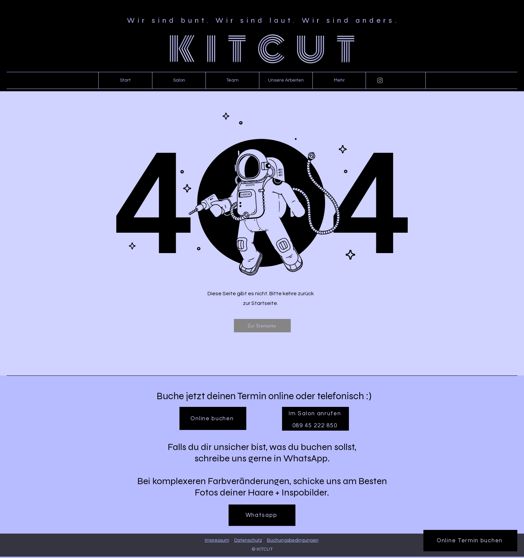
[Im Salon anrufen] (315, 413)
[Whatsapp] (262, 515)
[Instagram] (380, 80)
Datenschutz (248, 540)
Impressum (217, 540)
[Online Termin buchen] (470, 540)
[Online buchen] (212, 418)
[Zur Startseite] (262, 325)
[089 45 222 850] (315, 425)
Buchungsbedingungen (292, 540)
